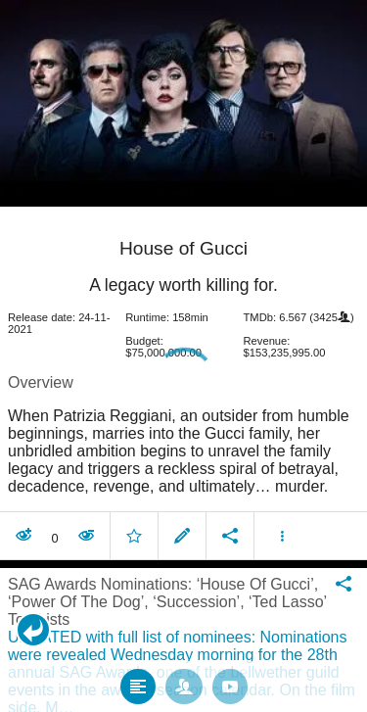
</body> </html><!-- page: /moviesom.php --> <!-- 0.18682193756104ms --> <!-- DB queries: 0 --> (183, 356)
